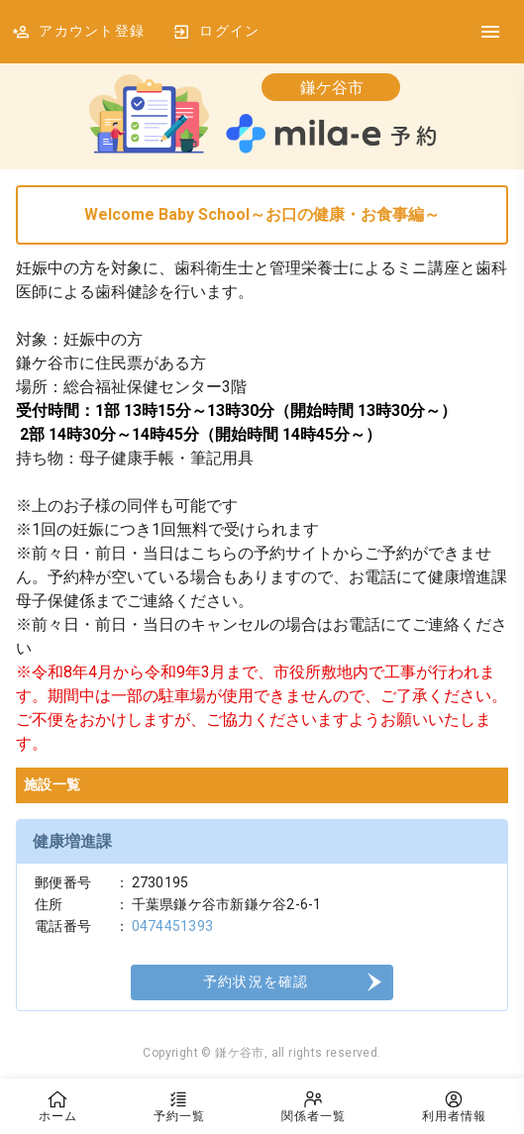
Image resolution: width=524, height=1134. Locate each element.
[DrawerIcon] (490, 31)
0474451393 (173, 926)
